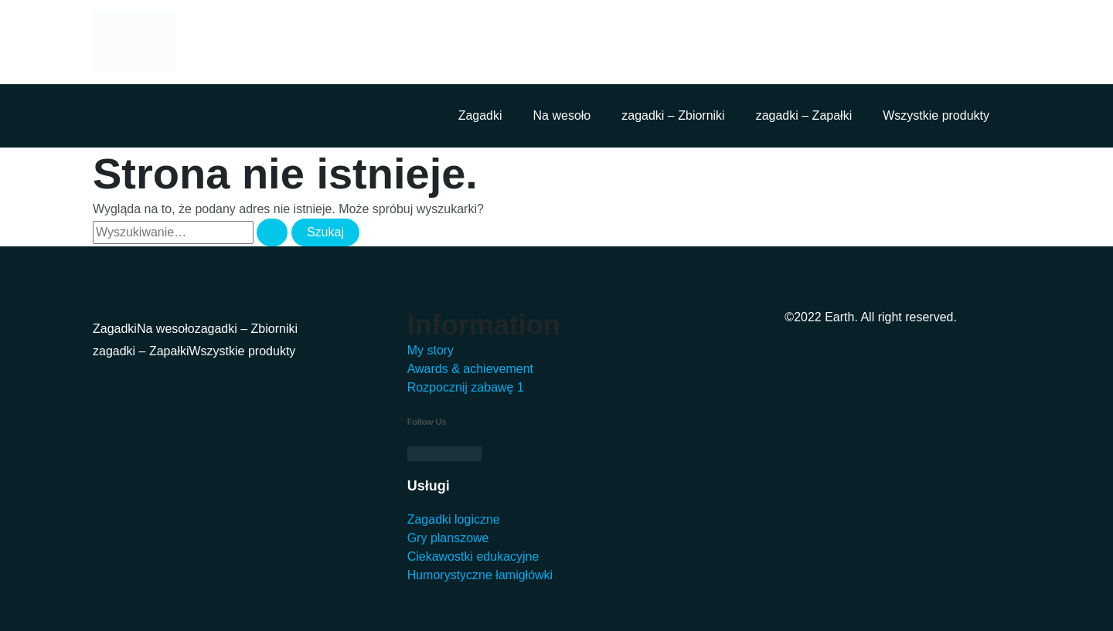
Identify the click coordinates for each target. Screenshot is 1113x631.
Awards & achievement (470, 368)
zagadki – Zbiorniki (672, 115)
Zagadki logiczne (453, 519)
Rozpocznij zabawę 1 (465, 387)
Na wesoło (562, 115)
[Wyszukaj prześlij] (272, 232)
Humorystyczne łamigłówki (480, 575)
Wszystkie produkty (936, 115)
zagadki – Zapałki (804, 115)
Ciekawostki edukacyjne (473, 556)
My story (430, 350)
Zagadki (480, 115)
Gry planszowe (448, 537)
